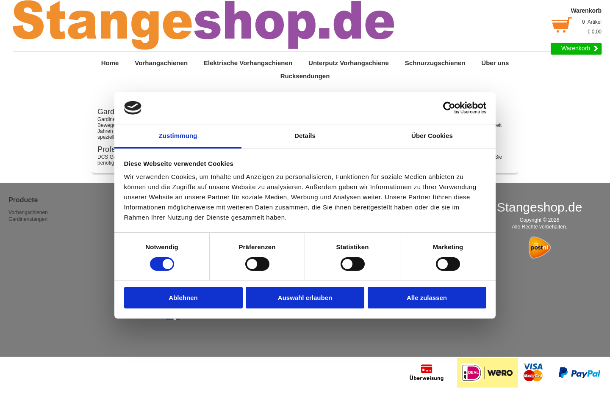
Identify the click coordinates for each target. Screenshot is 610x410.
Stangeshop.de (539, 207)
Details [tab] (305, 135)
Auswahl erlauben (305, 297)
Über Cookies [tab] (432, 135)
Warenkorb (575, 48)
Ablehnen (183, 297)
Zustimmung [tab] (178, 135)
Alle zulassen (427, 297)
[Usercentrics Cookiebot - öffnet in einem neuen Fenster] (449, 108)
